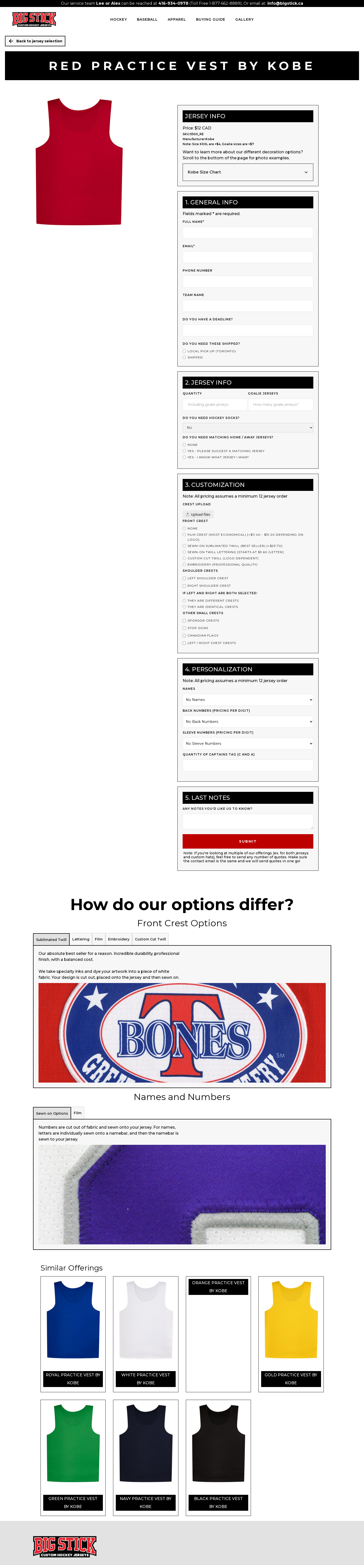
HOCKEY (118, 19)
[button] (248, 172)
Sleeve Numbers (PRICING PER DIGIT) (218, 732)
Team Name (193, 295)
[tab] (51, 939)
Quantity (192, 393)
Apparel (177, 19)
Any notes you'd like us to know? (217, 809)
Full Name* (193, 222)
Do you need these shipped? (211, 344)
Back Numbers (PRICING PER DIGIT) (216, 710)
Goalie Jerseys (263, 393)
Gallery (244, 19)
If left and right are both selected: (220, 593)
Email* (189, 246)
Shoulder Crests (200, 571)
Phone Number (197, 270)
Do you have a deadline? (208, 319)
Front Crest (195, 521)
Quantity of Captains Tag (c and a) (219, 754)
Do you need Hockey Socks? (211, 418)
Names (189, 689)
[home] (34, 19)
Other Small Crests (203, 613)
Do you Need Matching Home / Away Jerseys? (228, 437)
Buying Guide (210, 19)
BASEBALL (147, 19)
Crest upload (197, 504)
